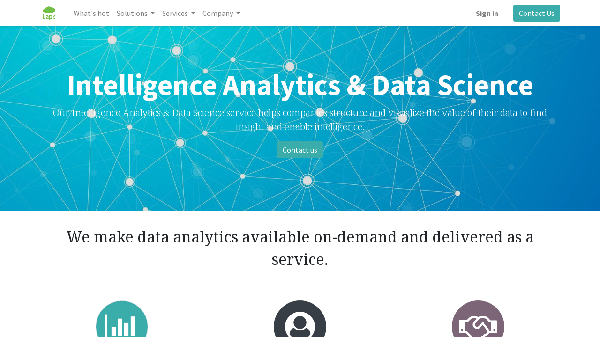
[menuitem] (91, 13)
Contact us (300, 149)
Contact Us (537, 13)
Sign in (487, 13)
